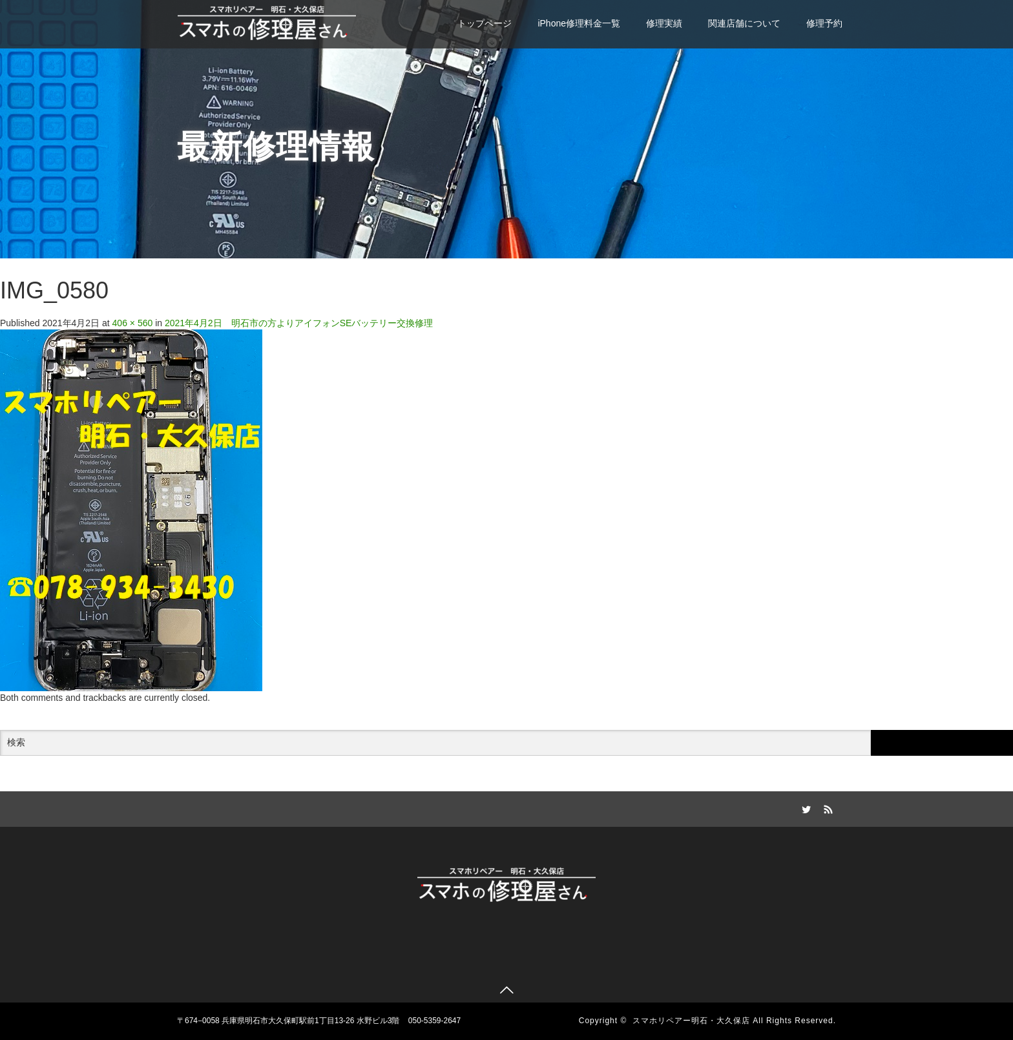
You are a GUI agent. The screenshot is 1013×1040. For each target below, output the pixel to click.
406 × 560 (132, 323)
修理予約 (824, 23)
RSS (826, 807)
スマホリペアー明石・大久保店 (691, 1020)
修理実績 (664, 23)
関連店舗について (744, 23)
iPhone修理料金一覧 (579, 23)
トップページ (484, 23)
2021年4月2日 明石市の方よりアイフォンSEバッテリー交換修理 (299, 323)
